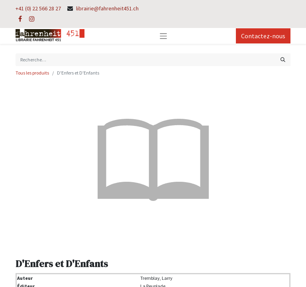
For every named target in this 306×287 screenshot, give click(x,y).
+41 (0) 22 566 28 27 (38, 8)
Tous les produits (32, 73)
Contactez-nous (263, 36)
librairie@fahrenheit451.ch (107, 8)
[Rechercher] (282, 59)
